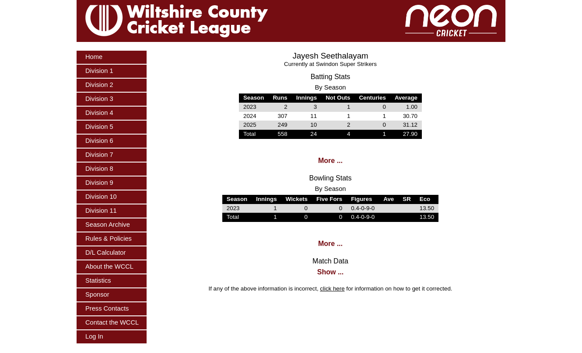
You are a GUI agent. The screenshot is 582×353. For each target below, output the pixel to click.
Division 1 (99, 70)
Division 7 (99, 154)
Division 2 (99, 84)
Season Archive (107, 224)
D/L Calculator (105, 252)
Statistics (98, 280)
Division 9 (99, 182)
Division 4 (99, 112)
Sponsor (97, 294)
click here (332, 288)
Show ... (330, 272)
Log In (94, 336)
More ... (330, 160)
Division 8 (99, 168)
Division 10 (101, 196)
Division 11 (101, 210)
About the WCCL (109, 266)
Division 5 (99, 126)
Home (93, 56)
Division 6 (99, 140)
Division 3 (99, 98)
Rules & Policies (108, 238)
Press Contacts (107, 308)
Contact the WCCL (112, 322)
